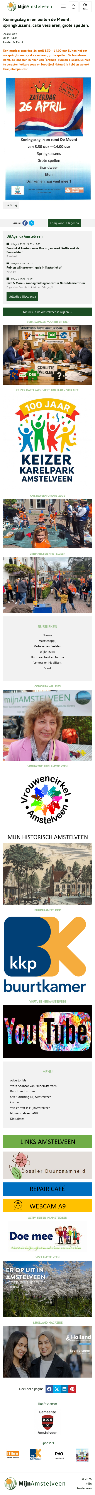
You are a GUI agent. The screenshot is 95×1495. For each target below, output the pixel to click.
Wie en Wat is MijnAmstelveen (30, 1108)
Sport (47, 668)
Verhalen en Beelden (47, 646)
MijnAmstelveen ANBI (24, 1113)
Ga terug (11, 205)
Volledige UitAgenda (22, 297)
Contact (15, 1102)
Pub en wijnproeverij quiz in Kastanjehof (34, 267)
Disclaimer (17, 1119)
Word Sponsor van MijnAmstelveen (33, 1086)
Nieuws (47, 635)
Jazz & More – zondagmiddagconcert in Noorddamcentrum (46, 283)
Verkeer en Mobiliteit (47, 663)
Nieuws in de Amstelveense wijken (47, 312)
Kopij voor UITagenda (64, 223)
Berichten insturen (22, 1091)
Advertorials (18, 1080)
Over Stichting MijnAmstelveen (30, 1097)
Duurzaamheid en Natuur (47, 657)
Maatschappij (47, 641)
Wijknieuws (47, 652)
